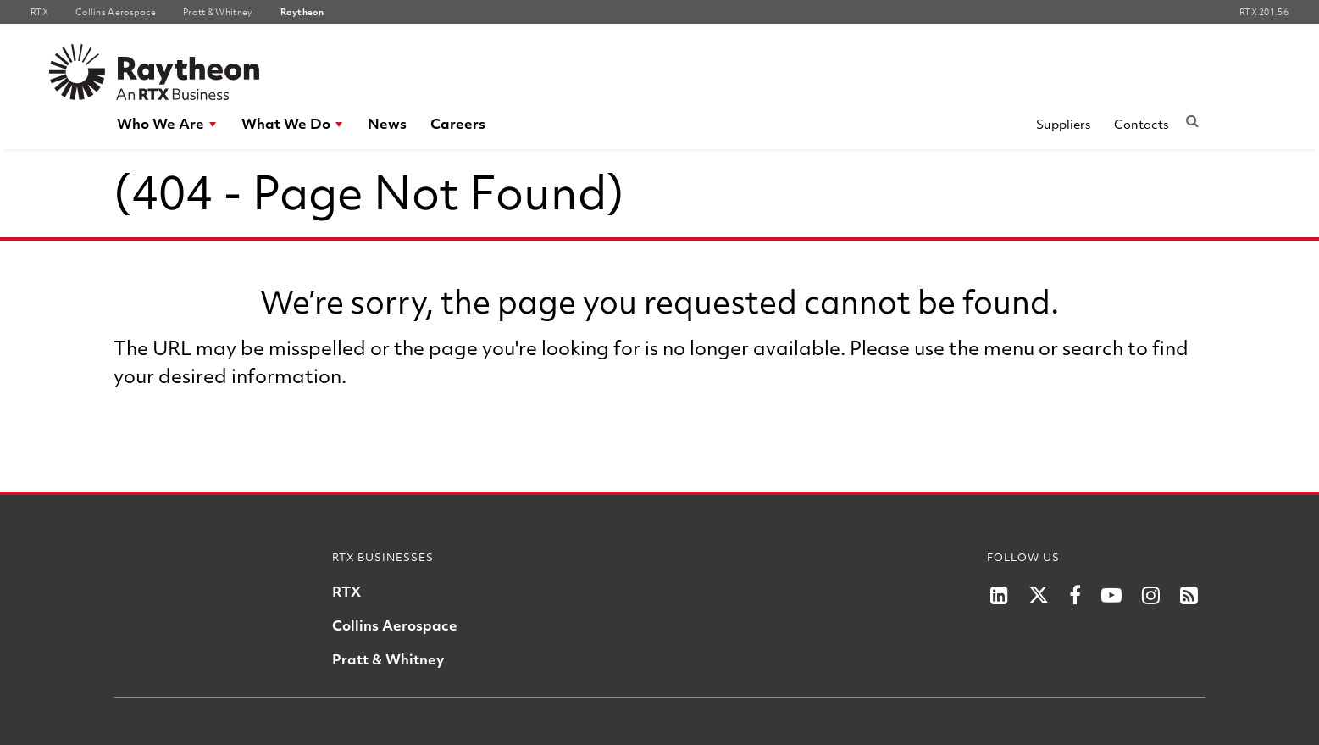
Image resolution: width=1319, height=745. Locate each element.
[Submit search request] (1192, 120)
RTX (346, 591)
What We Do (285, 123)
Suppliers (1063, 123)
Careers (457, 123)
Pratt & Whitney (388, 659)
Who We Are (160, 123)
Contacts (1141, 123)
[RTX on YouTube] (1111, 595)
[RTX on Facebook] (1075, 595)
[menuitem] (167, 124)
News (387, 123)
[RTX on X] (1038, 595)
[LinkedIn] (999, 595)
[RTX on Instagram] (1151, 595)
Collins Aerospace (394, 625)
